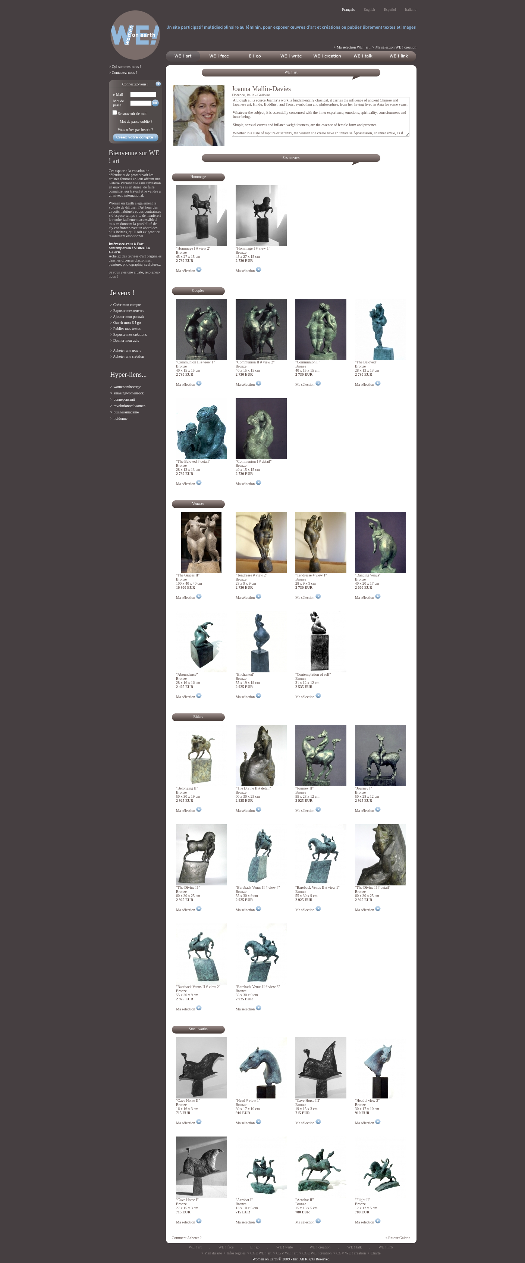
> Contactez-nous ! (123, 73)
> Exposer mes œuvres (127, 311)
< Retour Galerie (397, 1238)
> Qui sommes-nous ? (125, 67)
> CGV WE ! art (285, 1253)
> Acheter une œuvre (126, 350)
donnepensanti (124, 399)
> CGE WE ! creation (315, 1253)
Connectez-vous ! (135, 84)
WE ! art (195, 1247)
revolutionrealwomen (129, 406)
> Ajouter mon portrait (127, 317)
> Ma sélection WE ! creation (394, 47)
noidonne (120, 418)
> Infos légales (235, 1253)
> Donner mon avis (124, 340)
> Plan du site (211, 1253)
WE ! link (385, 1247)
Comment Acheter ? (187, 1238)
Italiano (410, 9)
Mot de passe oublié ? (136, 121)
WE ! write (284, 1247)
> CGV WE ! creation (349, 1253)
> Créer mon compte (125, 305)
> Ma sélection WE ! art (352, 47)
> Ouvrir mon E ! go (125, 323)
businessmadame (126, 412)
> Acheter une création (127, 356)
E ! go (254, 1247)
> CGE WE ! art (259, 1253)
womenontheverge (127, 387)
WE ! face (226, 1247)
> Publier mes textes (125, 328)
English (369, 9)
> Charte (374, 1253)
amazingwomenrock (128, 393)
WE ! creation (319, 1247)
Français (348, 9)
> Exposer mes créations (128, 334)
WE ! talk (354, 1247)
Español (390, 9)
